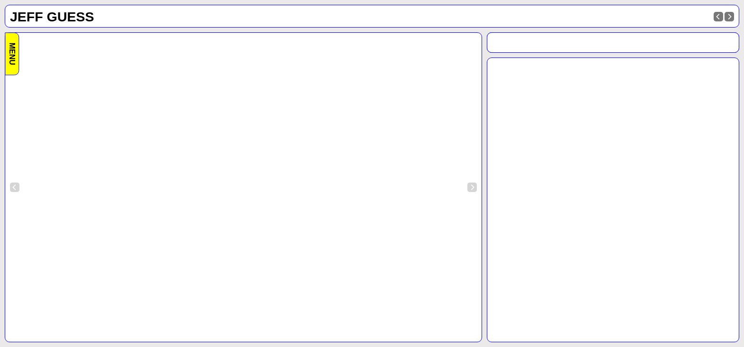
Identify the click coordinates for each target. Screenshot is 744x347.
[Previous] (718, 16)
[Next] (729, 16)
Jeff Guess (52, 16)
